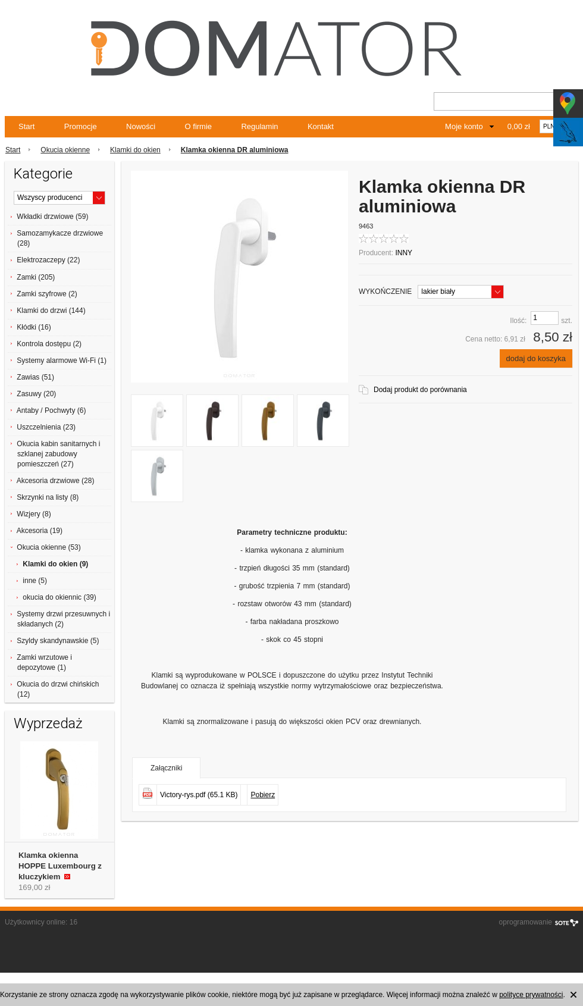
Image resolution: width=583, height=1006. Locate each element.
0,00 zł (518, 126)
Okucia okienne (65, 150)
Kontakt (321, 126)
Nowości (140, 126)
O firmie (198, 126)
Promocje (80, 126)
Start (26, 126)
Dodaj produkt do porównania (420, 390)
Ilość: (518, 320)
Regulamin (259, 126)
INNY (403, 253)
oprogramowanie (525, 922)
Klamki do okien (135, 150)
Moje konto (464, 126)
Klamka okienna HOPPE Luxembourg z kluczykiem (60, 866)
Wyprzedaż (48, 723)
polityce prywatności (531, 995)
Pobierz (262, 795)
